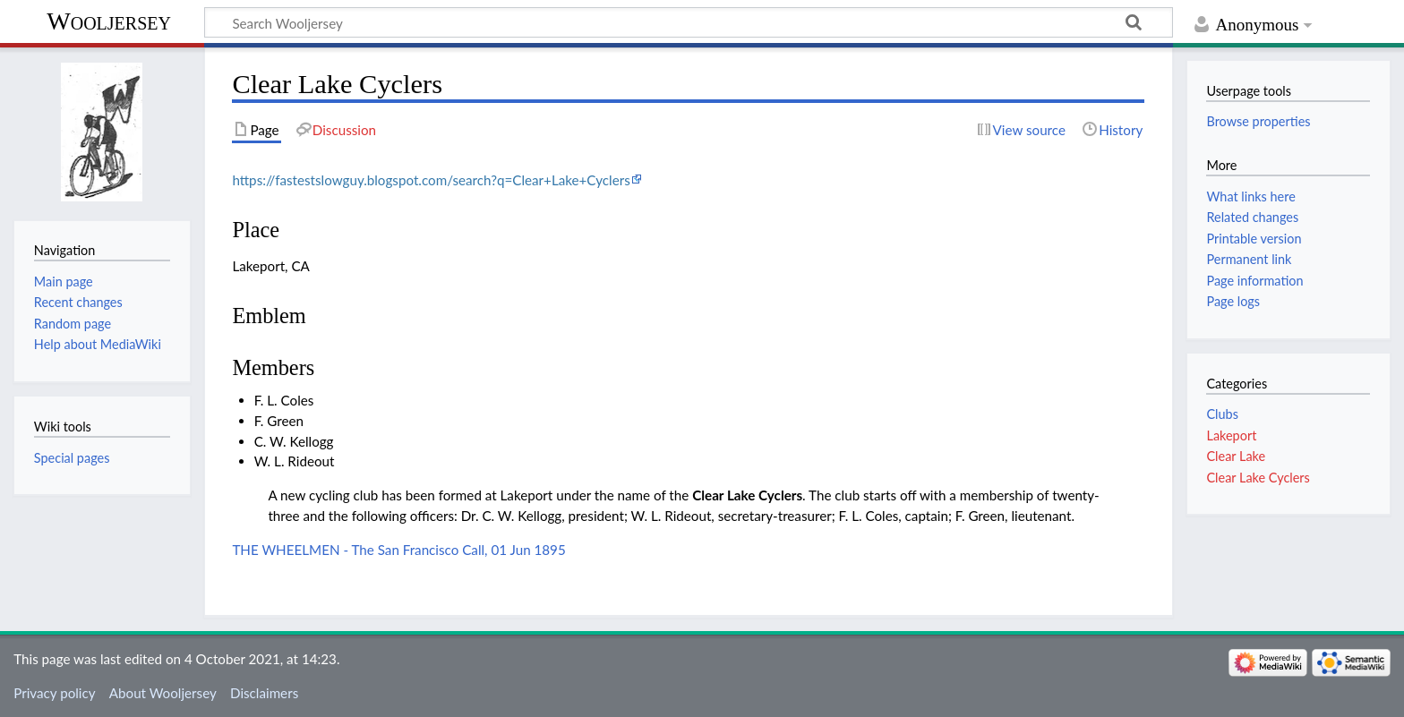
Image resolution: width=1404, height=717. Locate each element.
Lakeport (1231, 435)
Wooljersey (109, 21)
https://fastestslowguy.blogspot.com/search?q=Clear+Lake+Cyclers (430, 180)
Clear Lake (1235, 456)
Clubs (1221, 414)
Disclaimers (264, 693)
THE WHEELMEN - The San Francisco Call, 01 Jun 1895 (398, 550)
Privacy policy (54, 693)
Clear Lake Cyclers (747, 495)
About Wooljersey (163, 693)
